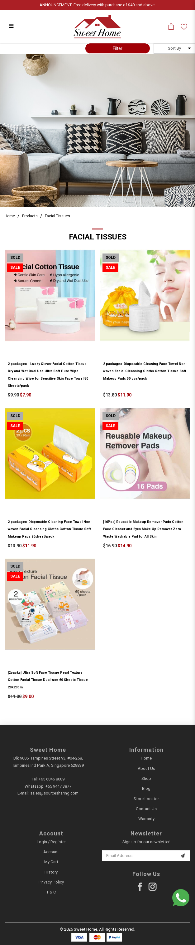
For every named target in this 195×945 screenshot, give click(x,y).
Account (51, 851)
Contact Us (146, 808)
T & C (51, 892)
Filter (117, 48)
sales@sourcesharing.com (54, 793)
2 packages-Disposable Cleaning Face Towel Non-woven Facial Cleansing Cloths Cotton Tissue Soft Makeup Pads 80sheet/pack (50, 529)
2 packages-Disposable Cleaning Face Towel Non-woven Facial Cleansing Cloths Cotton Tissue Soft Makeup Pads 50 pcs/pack (145, 371)
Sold (15, 257)
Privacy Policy (51, 882)
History (51, 872)
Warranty (146, 818)
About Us (146, 768)
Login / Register (51, 841)
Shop (146, 778)
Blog (146, 788)
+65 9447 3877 (58, 786)
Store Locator (146, 798)
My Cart (51, 861)
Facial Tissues (57, 216)
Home (10, 216)
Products (30, 216)
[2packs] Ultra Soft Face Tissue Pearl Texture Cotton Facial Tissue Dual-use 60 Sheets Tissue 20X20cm (48, 680)
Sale (15, 267)
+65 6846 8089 (51, 779)
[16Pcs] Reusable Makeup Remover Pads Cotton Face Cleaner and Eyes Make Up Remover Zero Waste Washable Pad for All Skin (143, 529)
